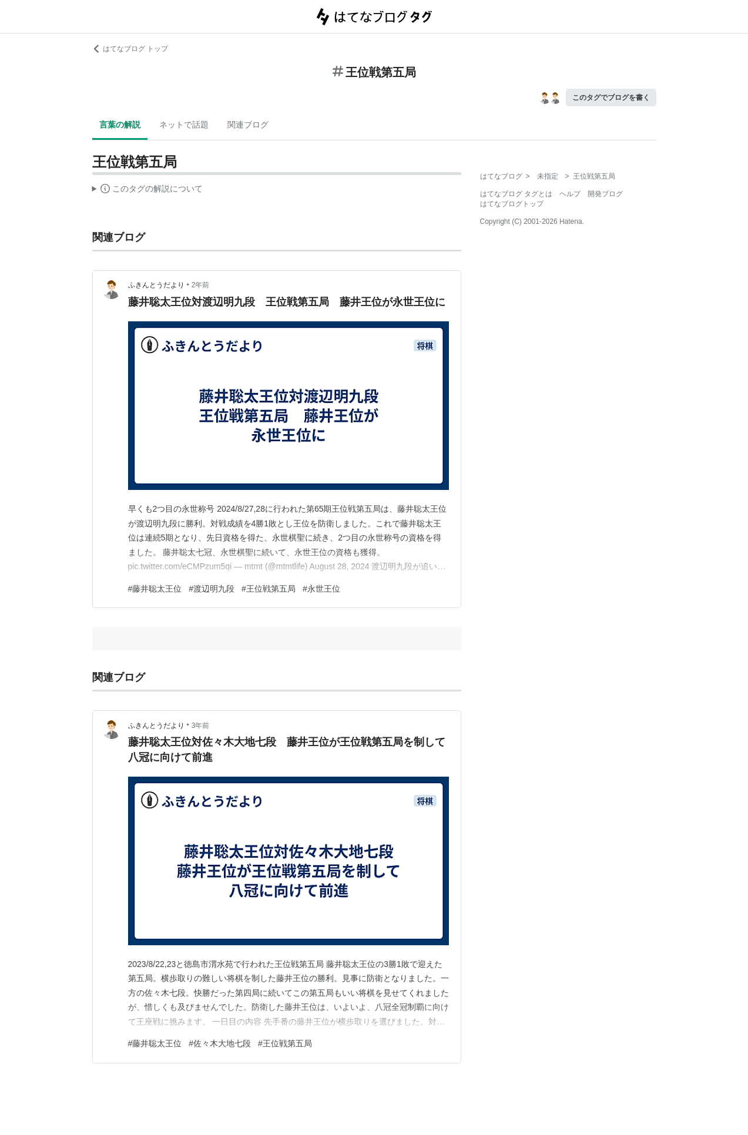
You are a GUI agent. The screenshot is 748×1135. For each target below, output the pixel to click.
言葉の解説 (119, 124)
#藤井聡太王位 (155, 588)
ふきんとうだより (156, 285)
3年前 (201, 725)
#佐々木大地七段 (220, 1043)
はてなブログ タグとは (516, 194)
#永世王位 (321, 588)
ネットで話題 (184, 124)
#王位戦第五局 (268, 588)
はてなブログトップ (512, 204)
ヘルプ (570, 194)
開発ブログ (605, 194)
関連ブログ (248, 124)
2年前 (201, 285)
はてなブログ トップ (130, 49)
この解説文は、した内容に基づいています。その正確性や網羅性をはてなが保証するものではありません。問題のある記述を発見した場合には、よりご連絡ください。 (147, 190)
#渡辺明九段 (211, 588)
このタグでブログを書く (611, 97)
